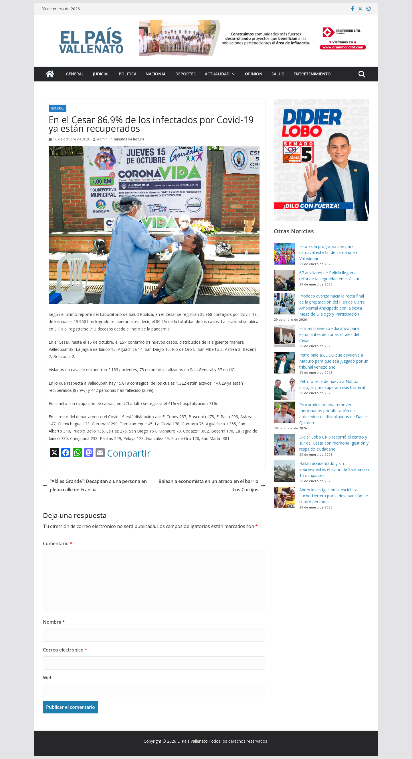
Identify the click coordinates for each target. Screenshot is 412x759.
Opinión (253, 74)
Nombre (54, 622)
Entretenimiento (312, 74)
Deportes (185, 74)
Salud (278, 74)
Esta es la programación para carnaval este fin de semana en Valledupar (328, 252)
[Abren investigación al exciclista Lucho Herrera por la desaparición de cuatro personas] (284, 497)
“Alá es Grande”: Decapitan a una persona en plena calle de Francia (95, 485)
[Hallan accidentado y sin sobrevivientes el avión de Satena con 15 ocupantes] (284, 471)
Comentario (57, 543)
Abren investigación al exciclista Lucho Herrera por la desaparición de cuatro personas (333, 495)
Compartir (128, 453)
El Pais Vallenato (192, 741)
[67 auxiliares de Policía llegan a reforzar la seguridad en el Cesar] (284, 280)
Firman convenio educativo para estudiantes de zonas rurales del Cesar (329, 334)
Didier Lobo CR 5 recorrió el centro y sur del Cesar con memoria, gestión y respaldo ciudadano (334, 443)
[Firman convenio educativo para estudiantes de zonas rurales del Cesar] (284, 336)
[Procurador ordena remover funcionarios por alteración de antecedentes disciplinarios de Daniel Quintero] (284, 412)
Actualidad (217, 74)
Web (48, 677)
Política (127, 74)
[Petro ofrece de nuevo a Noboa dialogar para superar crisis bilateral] (284, 389)
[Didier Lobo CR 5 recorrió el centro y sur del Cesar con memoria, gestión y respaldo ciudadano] (284, 444)
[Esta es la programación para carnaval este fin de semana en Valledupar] (284, 254)
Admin (102, 139)
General (75, 74)
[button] (232, 74)
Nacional (156, 74)
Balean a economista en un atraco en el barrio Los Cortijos (212, 485)
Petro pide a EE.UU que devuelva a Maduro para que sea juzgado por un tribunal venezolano (333, 361)
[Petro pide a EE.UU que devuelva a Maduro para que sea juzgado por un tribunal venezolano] (284, 362)
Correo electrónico (65, 650)
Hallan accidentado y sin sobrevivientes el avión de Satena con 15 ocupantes (334, 469)
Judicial (101, 74)
